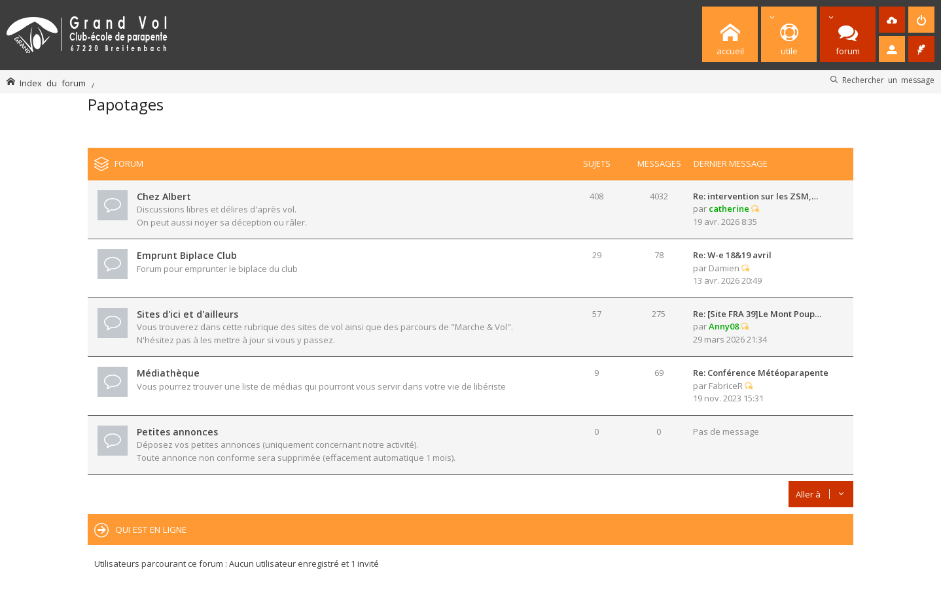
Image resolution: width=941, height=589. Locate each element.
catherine (729, 208)
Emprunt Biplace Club (187, 255)
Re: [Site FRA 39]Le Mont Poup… (757, 314)
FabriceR (726, 386)
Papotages (126, 104)
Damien (724, 268)
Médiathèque (168, 373)
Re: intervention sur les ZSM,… (755, 196)
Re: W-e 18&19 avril (732, 255)
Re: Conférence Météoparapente (760, 373)
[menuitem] (892, 20)
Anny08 (724, 326)
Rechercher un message (888, 80)
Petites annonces (177, 432)
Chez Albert (164, 196)
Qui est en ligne (150, 529)
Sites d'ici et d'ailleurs (187, 314)
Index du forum (53, 82)
